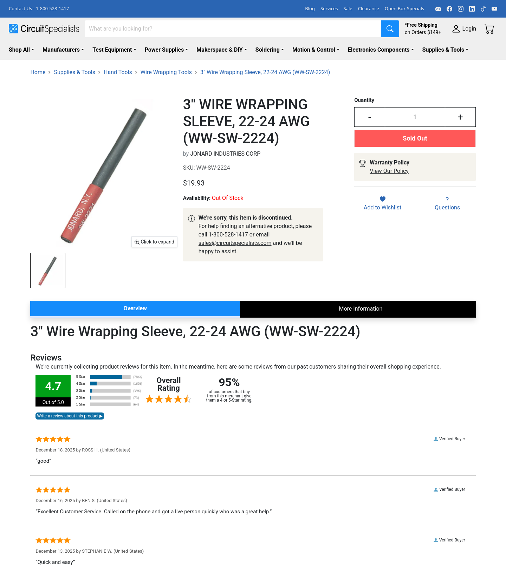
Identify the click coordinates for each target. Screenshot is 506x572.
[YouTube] (494, 8)
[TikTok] (483, 8)
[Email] (438, 8)
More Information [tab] (360, 308)
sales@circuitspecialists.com (235, 243)
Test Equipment (112, 49)
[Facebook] (449, 8)
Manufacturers (61, 49)
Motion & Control (313, 49)
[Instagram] (460, 8)
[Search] (233, 28)
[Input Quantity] (415, 117)
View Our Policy (389, 171)
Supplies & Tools (443, 49)
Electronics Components (379, 49)
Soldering (267, 49)
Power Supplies (164, 49)
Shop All (19, 49)
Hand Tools (118, 72)
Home (37, 72)
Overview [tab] (135, 308)
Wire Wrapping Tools (166, 72)
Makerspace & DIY (219, 49)
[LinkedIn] (472, 8)
